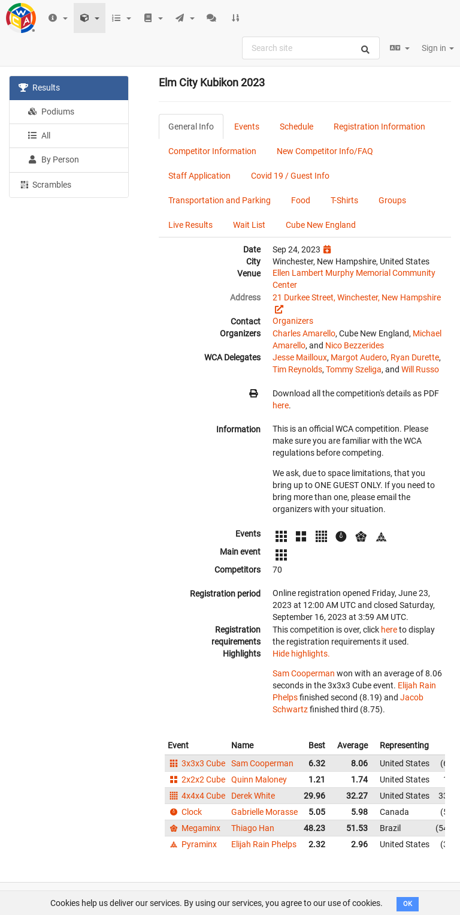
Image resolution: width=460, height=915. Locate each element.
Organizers (293, 321)
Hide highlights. (301, 653)
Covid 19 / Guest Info (290, 175)
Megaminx (194, 828)
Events (246, 126)
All (39, 135)
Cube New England (321, 225)
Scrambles (45, 184)
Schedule (296, 126)
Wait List (249, 225)
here (281, 405)
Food (300, 200)
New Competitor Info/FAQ (325, 151)
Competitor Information (212, 151)
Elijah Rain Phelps (263, 844)
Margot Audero (359, 357)
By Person (53, 159)
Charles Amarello (304, 333)
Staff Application (199, 175)
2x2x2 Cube (196, 779)
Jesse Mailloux (300, 357)
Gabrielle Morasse (264, 812)
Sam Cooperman (304, 673)
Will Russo (420, 369)
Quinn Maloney (259, 779)
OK (407, 904)
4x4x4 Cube (196, 795)
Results (39, 87)
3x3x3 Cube (196, 763)
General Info (191, 126)
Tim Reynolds (297, 369)
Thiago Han (252, 828)
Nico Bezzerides (354, 345)
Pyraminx (192, 844)
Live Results (190, 225)
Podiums (51, 111)
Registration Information (379, 126)
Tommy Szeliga (354, 369)
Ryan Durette (415, 357)
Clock (185, 812)
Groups (392, 200)
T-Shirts (344, 200)
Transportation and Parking (219, 200)
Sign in (438, 48)
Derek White (253, 795)
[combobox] (311, 48)
